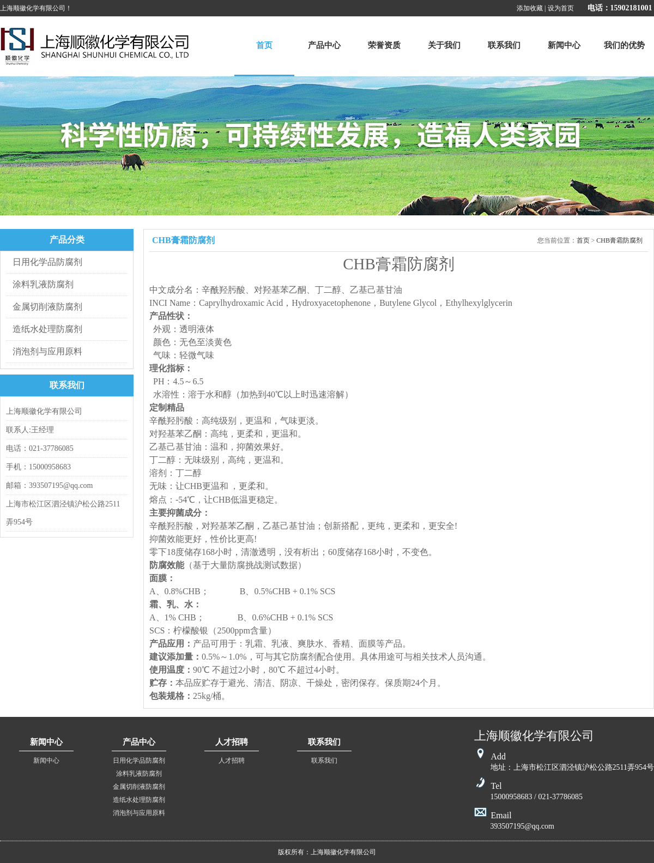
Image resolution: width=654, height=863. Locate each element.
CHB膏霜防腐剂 (619, 240)
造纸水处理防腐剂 (47, 329)
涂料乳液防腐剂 (43, 284)
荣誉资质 (384, 45)
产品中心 (324, 45)
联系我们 (504, 45)
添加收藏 (530, 8)
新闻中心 (564, 45)
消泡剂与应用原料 (47, 351)
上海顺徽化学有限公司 (94, 46)
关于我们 (444, 45)
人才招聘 (232, 760)
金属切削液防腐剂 (47, 306)
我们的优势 (624, 45)
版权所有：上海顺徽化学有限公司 (327, 852)
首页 (264, 45)
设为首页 (561, 8)
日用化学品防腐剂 (47, 262)
